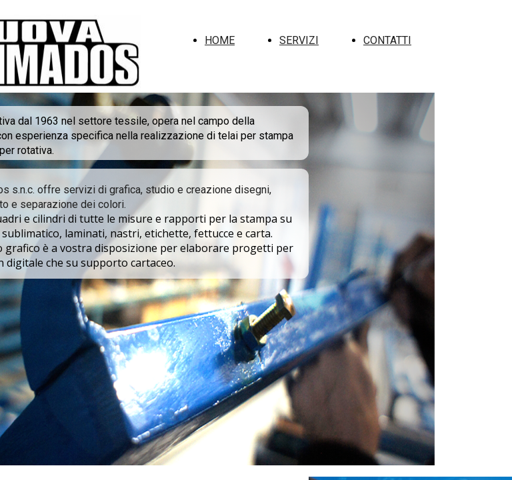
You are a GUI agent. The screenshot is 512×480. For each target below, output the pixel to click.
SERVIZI (299, 40)
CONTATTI (387, 40)
